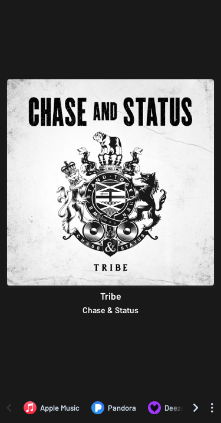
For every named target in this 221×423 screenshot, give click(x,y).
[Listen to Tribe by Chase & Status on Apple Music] (51, 408)
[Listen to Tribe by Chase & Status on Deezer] (168, 408)
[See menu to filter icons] (212, 408)
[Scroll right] (195, 408)
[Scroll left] (9, 408)
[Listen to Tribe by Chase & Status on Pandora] (114, 408)
